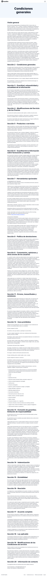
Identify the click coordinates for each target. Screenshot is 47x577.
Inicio (25, 574)
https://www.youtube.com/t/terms (18, 214)
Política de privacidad (38, 574)
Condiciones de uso (30, 574)
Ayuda (44, 574)
